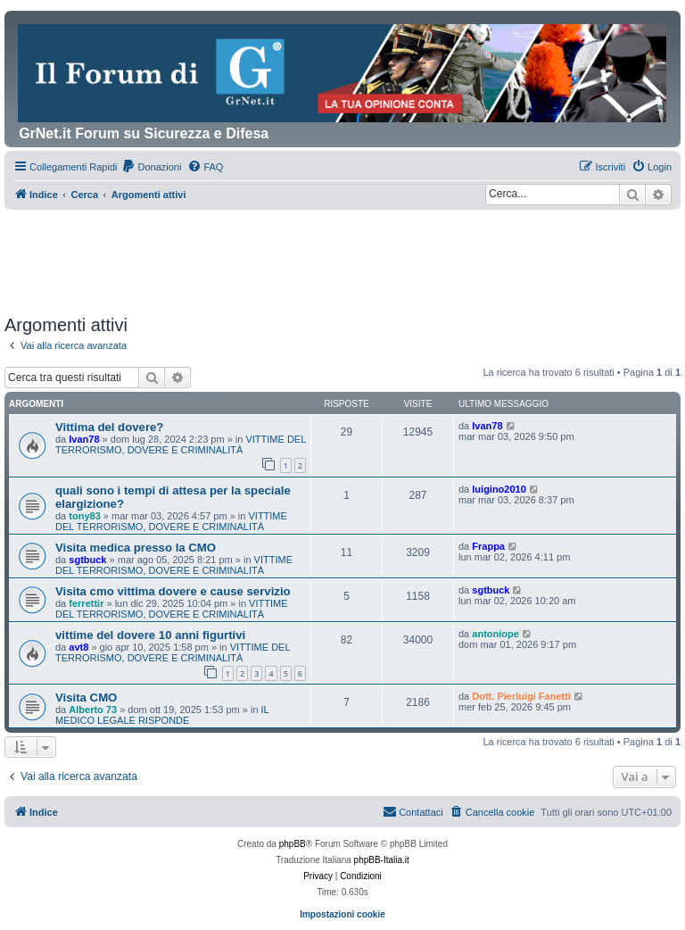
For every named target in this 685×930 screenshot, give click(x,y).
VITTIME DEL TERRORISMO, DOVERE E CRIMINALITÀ (180, 444)
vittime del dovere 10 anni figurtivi (150, 635)
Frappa (488, 546)
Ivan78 (84, 439)
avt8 (78, 647)
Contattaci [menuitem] (413, 811)
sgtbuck (87, 559)
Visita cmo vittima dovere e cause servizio (173, 591)
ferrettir (86, 603)
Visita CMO (86, 697)
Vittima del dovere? (109, 427)
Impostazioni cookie (342, 914)
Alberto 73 (93, 709)
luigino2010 (499, 489)
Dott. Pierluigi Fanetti (521, 696)
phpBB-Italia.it (381, 860)
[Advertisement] (329, 259)
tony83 (84, 516)
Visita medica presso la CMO (135, 547)
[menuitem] (151, 167)
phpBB (292, 844)
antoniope (495, 633)
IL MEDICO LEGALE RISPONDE (161, 715)
